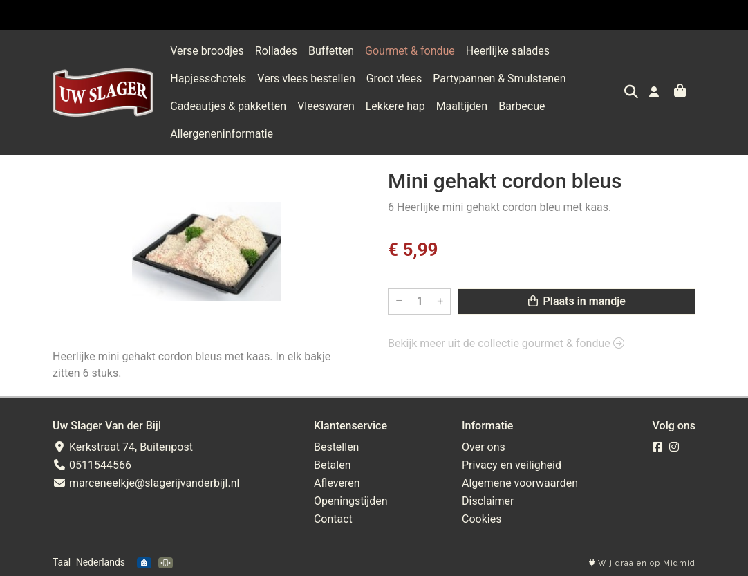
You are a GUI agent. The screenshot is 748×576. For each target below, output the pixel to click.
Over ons (483, 447)
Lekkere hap (395, 106)
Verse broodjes (207, 50)
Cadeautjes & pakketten (228, 106)
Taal (62, 562)
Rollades (276, 50)
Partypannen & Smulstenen (499, 78)
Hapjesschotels (208, 78)
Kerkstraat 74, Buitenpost (123, 447)
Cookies (481, 519)
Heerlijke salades (508, 50)
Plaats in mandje (577, 301)
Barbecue (521, 106)
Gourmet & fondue (410, 50)
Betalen (332, 465)
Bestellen (336, 447)
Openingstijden (351, 501)
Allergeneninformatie (221, 133)
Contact (333, 519)
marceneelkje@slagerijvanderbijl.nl (146, 483)
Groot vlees (394, 78)
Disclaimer (488, 501)
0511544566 (92, 465)
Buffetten (331, 50)
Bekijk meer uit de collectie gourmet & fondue (506, 343)
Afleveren (337, 483)
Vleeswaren (326, 106)
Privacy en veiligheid (511, 465)
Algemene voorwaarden (520, 483)
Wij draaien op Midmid (642, 563)
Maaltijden (462, 106)
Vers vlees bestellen (306, 78)
